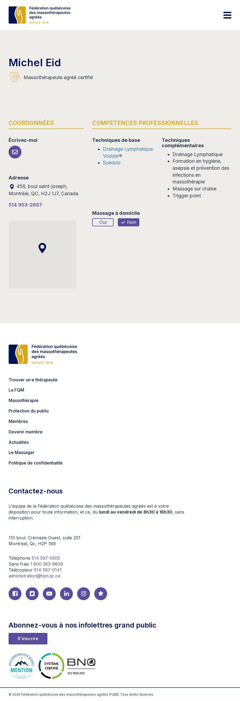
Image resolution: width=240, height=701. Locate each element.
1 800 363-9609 (46, 564)
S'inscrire (28, 638)
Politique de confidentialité (36, 463)
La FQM (16, 390)
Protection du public (29, 411)
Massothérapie (24, 400)
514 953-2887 (25, 205)
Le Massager (22, 452)
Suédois (112, 162)
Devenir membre (26, 431)
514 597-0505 (46, 558)
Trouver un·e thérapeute (33, 379)
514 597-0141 (48, 570)
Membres (18, 421)
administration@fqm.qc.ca (34, 575)
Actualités (19, 442)
